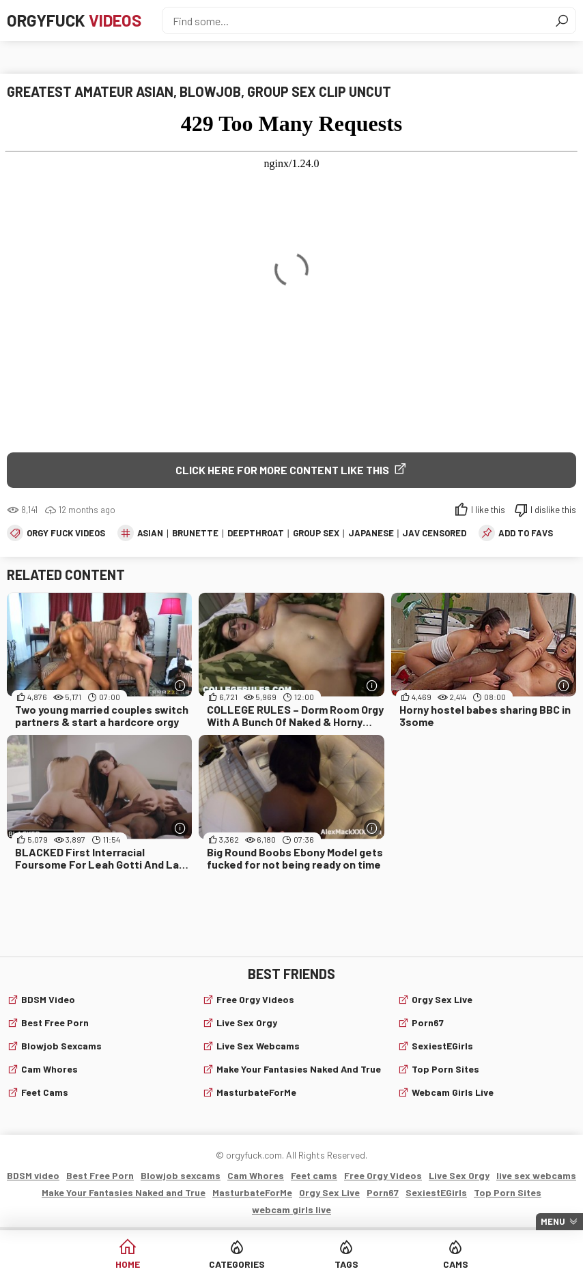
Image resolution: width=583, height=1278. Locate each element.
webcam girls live (453, 1092)
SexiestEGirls (442, 1045)
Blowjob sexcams (61, 1045)
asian (150, 533)
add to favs (525, 533)
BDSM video (48, 999)
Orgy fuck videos (66, 533)
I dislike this (553, 509)
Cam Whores (49, 1069)
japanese (371, 533)
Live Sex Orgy (246, 1022)
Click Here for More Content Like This (282, 469)
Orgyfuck (74, 20)
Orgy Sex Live (442, 999)
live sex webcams (258, 1045)
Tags (346, 1264)
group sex (316, 533)
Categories (237, 1264)
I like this (488, 509)
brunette (195, 533)
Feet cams (44, 1092)
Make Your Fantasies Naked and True (298, 1069)
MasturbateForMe (256, 1092)
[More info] (179, 685)
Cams (455, 1264)
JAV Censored (434, 533)
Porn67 (428, 1022)
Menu (553, 1221)
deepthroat (255, 533)
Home (127, 1264)
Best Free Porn (55, 1022)
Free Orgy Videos (255, 999)
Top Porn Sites (445, 1069)
